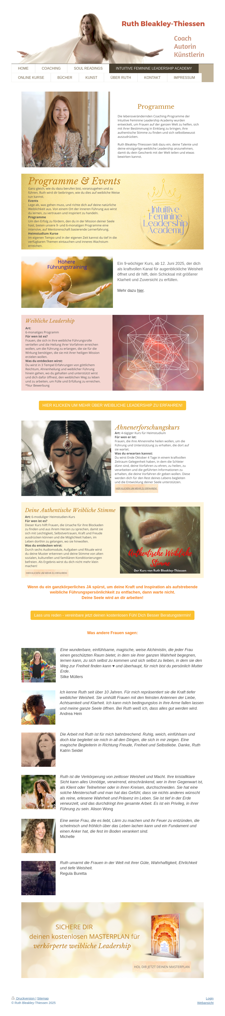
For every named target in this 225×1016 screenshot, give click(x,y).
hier (140, 290)
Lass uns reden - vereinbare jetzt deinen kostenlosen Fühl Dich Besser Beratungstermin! (112, 615)
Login (210, 998)
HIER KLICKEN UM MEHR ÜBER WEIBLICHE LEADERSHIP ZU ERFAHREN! (112, 405)
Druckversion (23, 998)
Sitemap (43, 998)
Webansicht (205, 1003)
